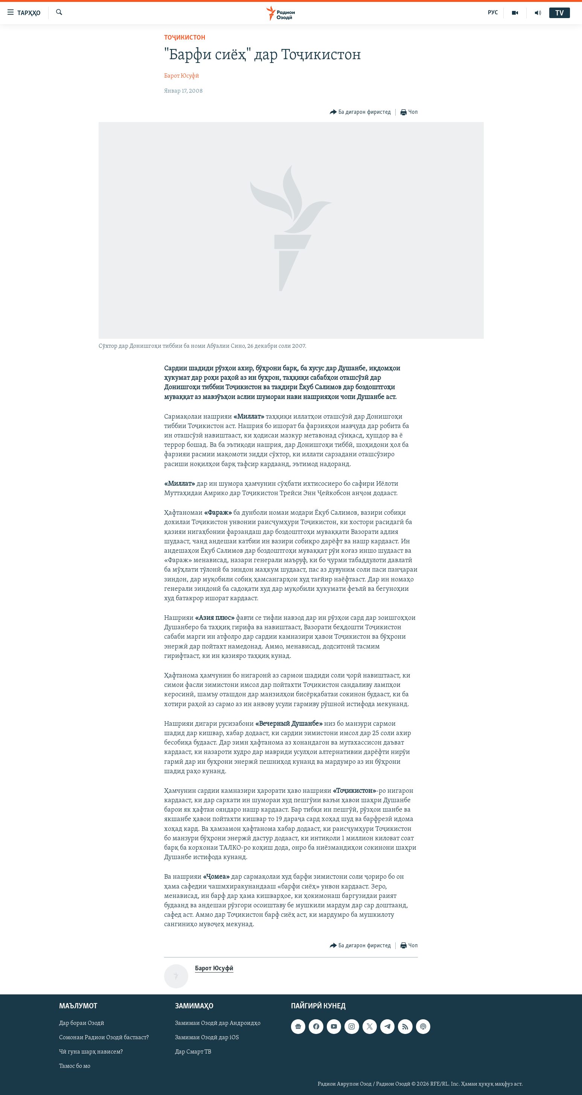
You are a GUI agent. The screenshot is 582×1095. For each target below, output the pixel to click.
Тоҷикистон (184, 37)
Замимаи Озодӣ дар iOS (207, 1038)
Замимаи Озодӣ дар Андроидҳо (218, 1023)
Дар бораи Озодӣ (81, 1023)
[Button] (360, 112)
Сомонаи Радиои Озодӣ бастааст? (104, 1038)
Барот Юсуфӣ (181, 76)
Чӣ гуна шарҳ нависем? (91, 1052)
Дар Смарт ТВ (193, 1052)
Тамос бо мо (74, 1066)
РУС (493, 13)
